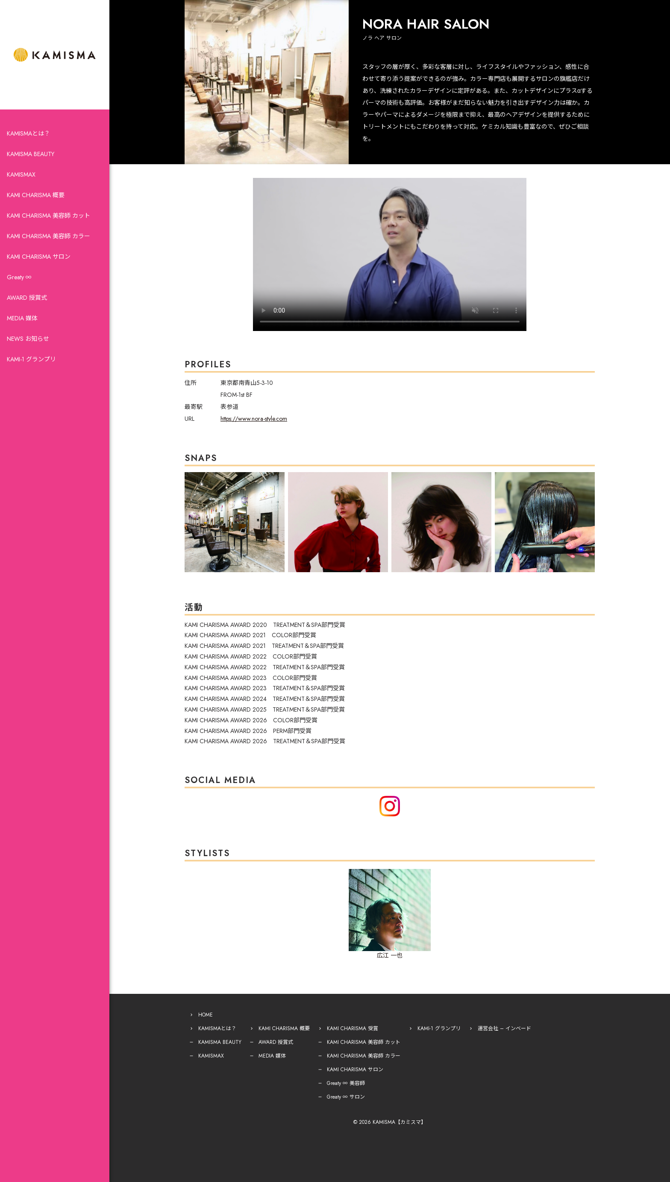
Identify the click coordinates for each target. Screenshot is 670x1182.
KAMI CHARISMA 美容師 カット (48, 215)
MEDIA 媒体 (22, 318)
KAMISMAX (21, 174)
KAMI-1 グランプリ (31, 359)
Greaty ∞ (19, 277)
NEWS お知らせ (28, 338)
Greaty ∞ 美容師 (346, 1083)
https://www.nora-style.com (253, 418)
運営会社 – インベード (504, 1028)
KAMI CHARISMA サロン (39, 256)
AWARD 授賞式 (27, 297)
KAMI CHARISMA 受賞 (352, 1028)
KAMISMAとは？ (28, 133)
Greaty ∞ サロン (346, 1097)
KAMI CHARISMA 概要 (36, 195)
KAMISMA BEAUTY (30, 154)
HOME (205, 1015)
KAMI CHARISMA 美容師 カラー (48, 236)
